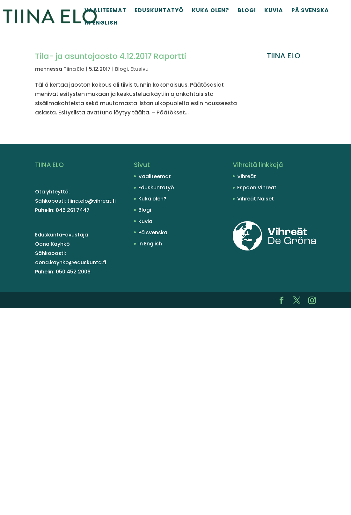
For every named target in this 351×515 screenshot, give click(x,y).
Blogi (247, 11)
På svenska (310, 11)
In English (101, 23)
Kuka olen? (210, 11)
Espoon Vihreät (256, 187)
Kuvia (273, 11)
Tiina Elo (73, 69)
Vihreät (246, 176)
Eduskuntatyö (159, 11)
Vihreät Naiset (255, 198)
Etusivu (139, 69)
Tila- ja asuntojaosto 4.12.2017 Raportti (110, 56)
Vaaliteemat (105, 11)
